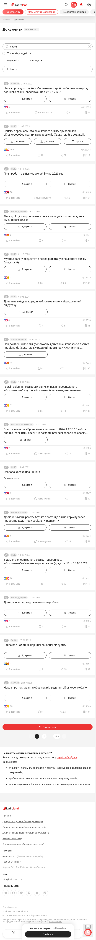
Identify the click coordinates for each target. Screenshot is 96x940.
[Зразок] (70, 99)
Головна (13, 933)
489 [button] (57, 736)
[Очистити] (89, 46)
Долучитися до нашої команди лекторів (23, 821)
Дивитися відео (11, 478)
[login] (89, 4)
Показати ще (47, 727)
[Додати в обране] (87, 112)
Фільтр (11, 69)
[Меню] (6, 5)
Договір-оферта (10, 907)
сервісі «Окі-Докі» (67, 757)
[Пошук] (66, 5)
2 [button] (44, 736)
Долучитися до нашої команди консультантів (26, 832)
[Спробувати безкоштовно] (41, 11)
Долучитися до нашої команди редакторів (24, 827)
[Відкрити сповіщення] (81, 5)
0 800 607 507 (23, 856)
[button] (64, 736)
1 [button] (37, 736)
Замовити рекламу (12, 838)
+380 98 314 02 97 (12, 862)
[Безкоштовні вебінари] (74, 11)
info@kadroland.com (13, 879)
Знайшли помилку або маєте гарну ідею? (23, 844)
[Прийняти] (48, 934)
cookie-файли (59, 928)
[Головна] (6, 19)
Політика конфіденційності (15, 911)
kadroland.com (55, 921)
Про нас (7, 815)
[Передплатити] (13, 11)
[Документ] (25, 99)
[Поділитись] (68, 112)
